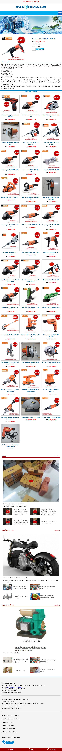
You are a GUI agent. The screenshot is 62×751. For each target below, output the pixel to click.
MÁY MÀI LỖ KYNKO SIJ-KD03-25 (31, 225)
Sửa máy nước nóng (19, 670)
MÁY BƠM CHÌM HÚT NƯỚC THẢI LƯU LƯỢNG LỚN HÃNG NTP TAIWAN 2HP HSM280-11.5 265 (48, 512)
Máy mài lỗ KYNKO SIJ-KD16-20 (30, 252)
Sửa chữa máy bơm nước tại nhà (47, 670)
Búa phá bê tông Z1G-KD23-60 (51, 279)
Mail (31, 749)
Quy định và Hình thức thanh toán (11, 719)
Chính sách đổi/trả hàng (9, 728)
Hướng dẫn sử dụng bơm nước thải (20, 597)
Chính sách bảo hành (8, 722)
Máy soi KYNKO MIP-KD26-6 (51, 170)
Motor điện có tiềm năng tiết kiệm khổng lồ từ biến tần (47, 597)
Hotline (11, 749)
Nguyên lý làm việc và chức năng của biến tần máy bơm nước (20, 660)
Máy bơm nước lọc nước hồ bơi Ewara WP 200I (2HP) (48, 522)
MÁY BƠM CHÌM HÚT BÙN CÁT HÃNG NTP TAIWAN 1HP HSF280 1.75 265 (21, 522)
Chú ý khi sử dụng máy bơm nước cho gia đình (19, 587)
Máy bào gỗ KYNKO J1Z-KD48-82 (10, 197)
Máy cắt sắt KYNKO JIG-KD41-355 (31, 417)
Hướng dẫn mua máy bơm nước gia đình (47, 587)
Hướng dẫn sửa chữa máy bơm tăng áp (47, 660)
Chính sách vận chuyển (8, 725)
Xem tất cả (57, 456)
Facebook (51, 749)
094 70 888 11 (11, 687)
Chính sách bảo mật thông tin (10, 731)
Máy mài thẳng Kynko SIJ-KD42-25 (51, 417)
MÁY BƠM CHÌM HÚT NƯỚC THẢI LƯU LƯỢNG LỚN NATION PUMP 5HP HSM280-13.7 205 (21, 512)
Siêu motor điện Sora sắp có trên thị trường (15, 578)
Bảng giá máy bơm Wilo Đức (11, 652)
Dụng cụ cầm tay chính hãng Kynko (13, 503)
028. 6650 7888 (19, 687)
